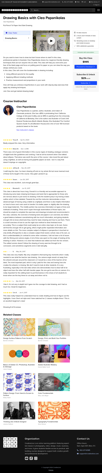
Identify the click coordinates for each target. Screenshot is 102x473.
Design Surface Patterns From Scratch (17, 338)
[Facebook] (31, 458)
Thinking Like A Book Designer (15, 421)
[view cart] (84, 2)
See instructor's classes (25, 130)
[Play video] (51, 40)
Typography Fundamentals (48, 421)
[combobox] (62, 10)
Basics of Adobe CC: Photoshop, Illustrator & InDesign (19, 365)
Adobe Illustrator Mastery (47, 364)
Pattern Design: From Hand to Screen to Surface (18, 394)
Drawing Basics (11, 38)
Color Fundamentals (45, 393)
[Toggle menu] (98, 10)
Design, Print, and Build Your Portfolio (52, 338)
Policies (51, 470)
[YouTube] (26, 458)
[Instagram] (35, 458)
